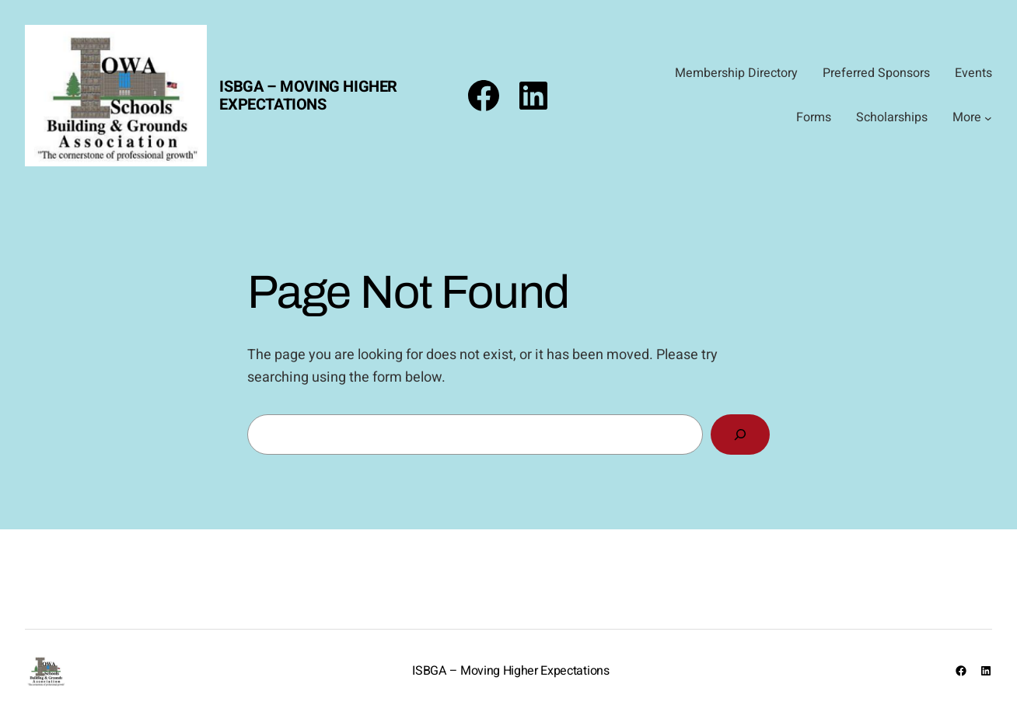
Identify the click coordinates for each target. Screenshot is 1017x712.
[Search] (740, 434)
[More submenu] (988, 118)
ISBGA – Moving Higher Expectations (308, 95)
